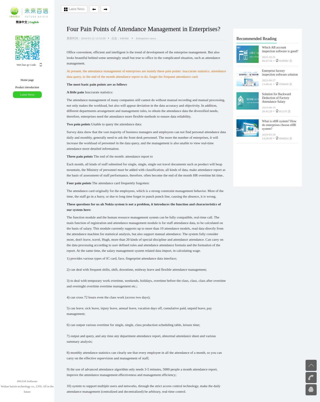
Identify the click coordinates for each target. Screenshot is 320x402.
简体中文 (21, 22)
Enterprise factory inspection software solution (280, 71)
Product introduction (27, 87)
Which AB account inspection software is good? (280, 48)
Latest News (27, 94)
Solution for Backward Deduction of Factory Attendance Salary (276, 96)
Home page (27, 80)
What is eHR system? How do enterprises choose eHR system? (279, 123)
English (34, 22)
